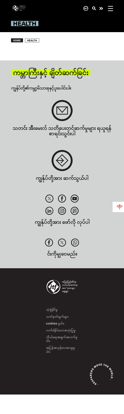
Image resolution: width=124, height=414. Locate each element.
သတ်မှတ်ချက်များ (57, 316)
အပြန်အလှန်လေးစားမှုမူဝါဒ (60, 349)
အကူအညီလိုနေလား (101, 8)
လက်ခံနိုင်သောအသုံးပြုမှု (61, 329)
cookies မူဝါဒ (55, 323)
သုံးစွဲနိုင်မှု (52, 309)
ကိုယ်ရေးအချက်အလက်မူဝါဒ (61, 338)
